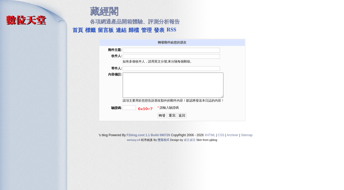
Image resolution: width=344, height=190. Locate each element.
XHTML (210, 140)
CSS (221, 140)
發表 (159, 29)
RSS (171, 29)
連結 (121, 29)
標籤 (90, 29)
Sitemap (247, 140)
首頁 (77, 29)
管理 (146, 29)
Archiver (232, 140)
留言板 (106, 29)
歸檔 (134, 29)
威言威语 (189, 144)
